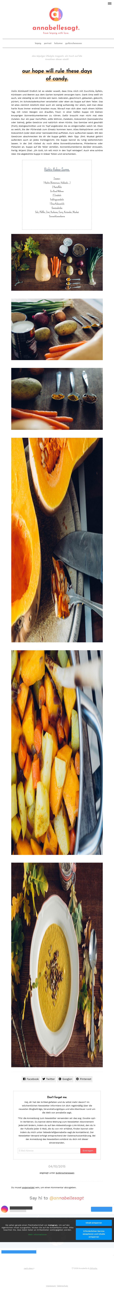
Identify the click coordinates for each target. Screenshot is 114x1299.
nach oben (29, 1268)
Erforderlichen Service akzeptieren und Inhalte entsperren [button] (94, 1234)
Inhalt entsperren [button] (94, 1223)
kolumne (58, 43)
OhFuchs (93, 1268)
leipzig (38, 43)
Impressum (51, 1286)
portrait (48, 43)
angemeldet (28, 1187)
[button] (109, 3)
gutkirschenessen (73, 43)
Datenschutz (62, 1286)
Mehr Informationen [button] (37, 1234)
